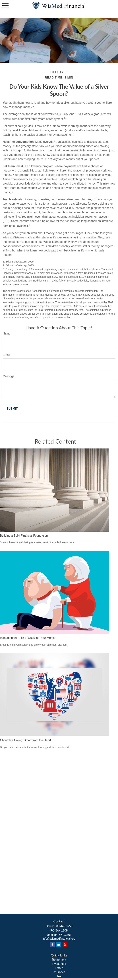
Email (6, 354)
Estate (59, 967)
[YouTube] (65, 944)
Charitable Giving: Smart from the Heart (25, 740)
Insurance (59, 972)
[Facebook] (52, 944)
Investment (59, 963)
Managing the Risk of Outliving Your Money (27, 637)
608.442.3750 (64, 926)
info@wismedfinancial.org (59, 938)
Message (9, 376)
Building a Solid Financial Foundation (24, 535)
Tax (59, 976)
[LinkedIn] (58, 944)
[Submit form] (12, 408)
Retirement (59, 959)
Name (7, 333)
